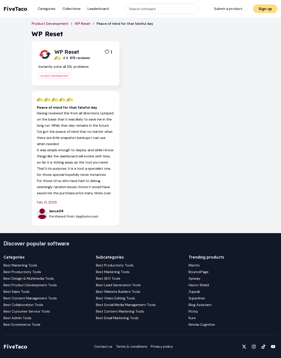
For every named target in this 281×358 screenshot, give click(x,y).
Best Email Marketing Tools (117, 318)
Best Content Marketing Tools (120, 311)
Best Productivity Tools (22, 272)
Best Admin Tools (17, 318)
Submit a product (228, 8)
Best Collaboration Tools (23, 304)
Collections (72, 8)
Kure (192, 318)
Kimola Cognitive (202, 324)
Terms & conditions (131, 346)
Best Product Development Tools (30, 285)
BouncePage (199, 272)
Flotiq (193, 311)
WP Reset (82, 23)
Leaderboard (98, 8)
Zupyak (194, 291)
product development (54, 75)
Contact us (103, 346)
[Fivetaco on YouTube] (273, 346)
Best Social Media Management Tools (126, 304)
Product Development (50, 23)
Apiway (194, 278)
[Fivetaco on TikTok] (263, 346)
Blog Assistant (200, 304)
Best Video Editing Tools (115, 298)
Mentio (194, 265)
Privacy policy (162, 346)
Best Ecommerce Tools (22, 324)
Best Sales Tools (17, 291)
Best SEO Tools (108, 278)
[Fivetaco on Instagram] (253, 346)
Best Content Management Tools (30, 298)
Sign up (265, 9)
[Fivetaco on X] (244, 346)
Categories (47, 8)
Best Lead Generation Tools (118, 285)
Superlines (197, 298)
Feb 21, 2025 (47, 202)
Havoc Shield (199, 285)
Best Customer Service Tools (27, 311)
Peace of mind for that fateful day (67, 107)
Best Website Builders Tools (118, 291)
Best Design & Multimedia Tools (29, 278)
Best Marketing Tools (20, 265)
